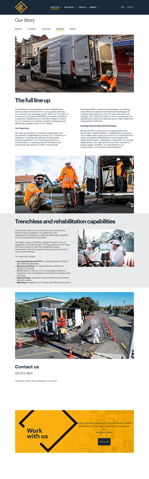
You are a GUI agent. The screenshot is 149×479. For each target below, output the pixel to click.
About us (18, 29)
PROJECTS (83, 7)
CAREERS (92, 7)
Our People (46, 29)
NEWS (123, 7)
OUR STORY (55, 7)
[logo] (21, 7)
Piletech (73, 29)
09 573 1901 (24, 373)
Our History (32, 29)
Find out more (104, 439)
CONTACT (130, 7)
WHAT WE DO (69, 7)
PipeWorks (60, 29)
